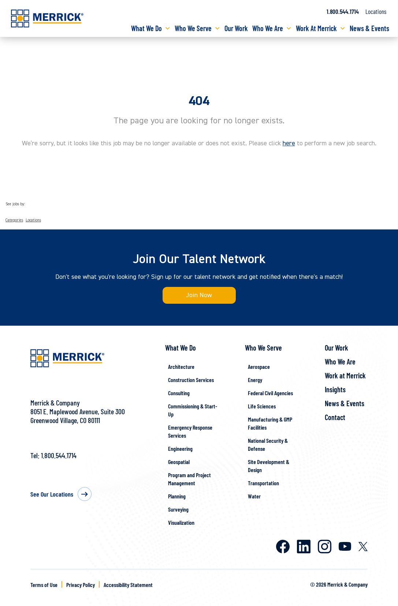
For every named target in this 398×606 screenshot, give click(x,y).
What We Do (146, 28)
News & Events (369, 28)
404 (199, 101)
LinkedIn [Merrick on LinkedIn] (303, 546)
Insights (335, 389)
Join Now (199, 295)
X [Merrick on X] (363, 546)
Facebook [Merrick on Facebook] (283, 546)
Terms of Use (43, 584)
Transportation (263, 482)
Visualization (181, 522)
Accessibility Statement (128, 584)
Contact (335, 417)
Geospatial (179, 461)
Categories (14, 220)
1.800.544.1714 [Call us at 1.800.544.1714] (343, 11)
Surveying (178, 509)
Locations (375, 11)
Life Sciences (262, 406)
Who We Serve (193, 28)
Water (254, 496)
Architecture (181, 366)
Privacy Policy (80, 584)
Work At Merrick (316, 28)
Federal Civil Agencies (270, 392)
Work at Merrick (345, 375)
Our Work (236, 28)
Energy (255, 379)
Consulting (179, 392)
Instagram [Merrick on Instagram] (324, 546)
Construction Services (191, 379)
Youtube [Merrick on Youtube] (345, 546)
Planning (177, 496)
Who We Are (267, 28)
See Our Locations (51, 494)
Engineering (180, 448)
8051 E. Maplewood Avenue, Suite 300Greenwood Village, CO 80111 (77, 415)
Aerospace (259, 366)
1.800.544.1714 (59, 455)
